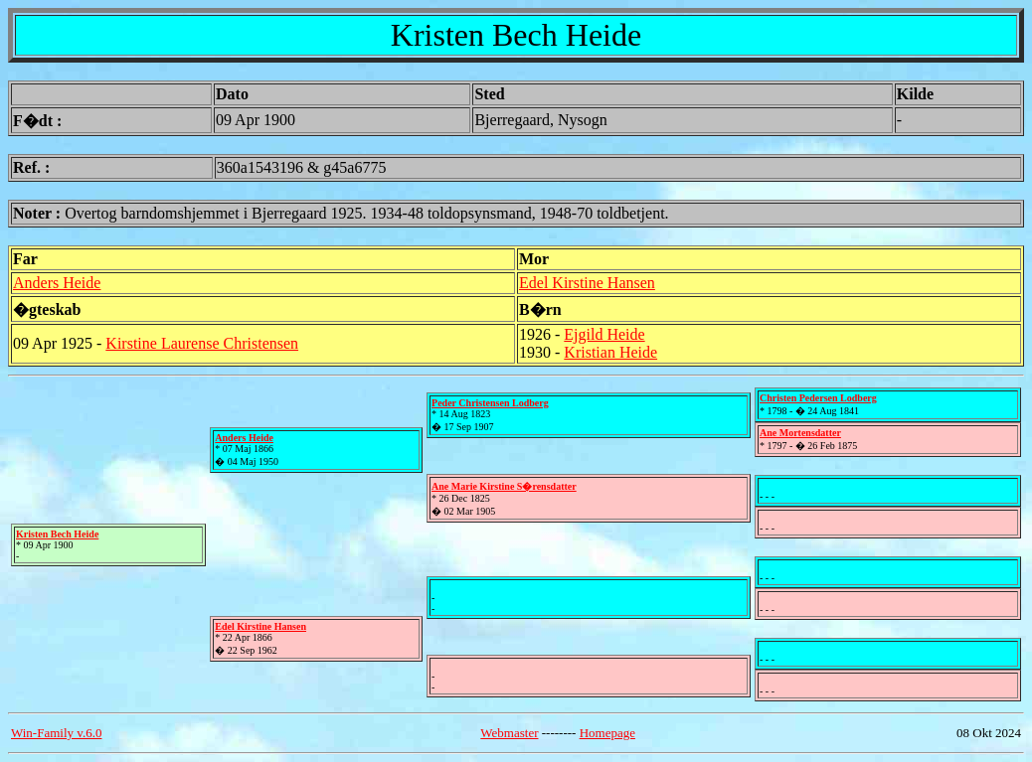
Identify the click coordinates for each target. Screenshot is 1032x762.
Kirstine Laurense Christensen (201, 343)
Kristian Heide (610, 352)
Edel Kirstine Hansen (587, 282)
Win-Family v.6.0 (56, 732)
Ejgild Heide (604, 334)
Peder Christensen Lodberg (490, 402)
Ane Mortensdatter (800, 432)
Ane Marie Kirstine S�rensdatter (504, 486)
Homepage (607, 732)
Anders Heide (56, 282)
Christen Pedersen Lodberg (818, 397)
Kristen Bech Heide (57, 534)
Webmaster (509, 732)
